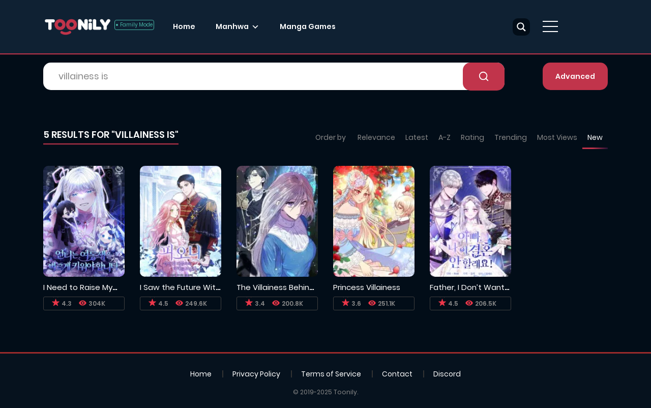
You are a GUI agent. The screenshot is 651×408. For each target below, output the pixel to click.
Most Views (557, 137)
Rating (472, 137)
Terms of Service (331, 374)
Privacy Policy (256, 374)
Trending (510, 137)
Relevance (376, 137)
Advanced (575, 76)
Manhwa (232, 26)
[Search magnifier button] (521, 27)
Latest (416, 137)
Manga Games (308, 26)
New (595, 137)
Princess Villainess (366, 287)
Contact (397, 374)
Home (184, 26)
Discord (447, 374)
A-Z (444, 137)
